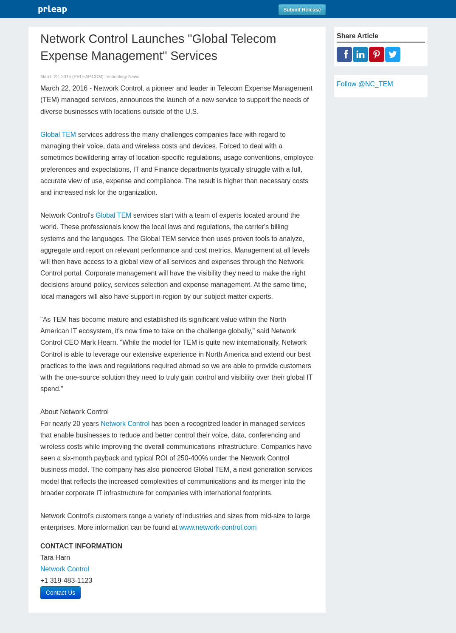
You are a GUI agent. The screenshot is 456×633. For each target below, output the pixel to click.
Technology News (122, 76)
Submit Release (302, 10)
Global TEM (58, 134)
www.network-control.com (217, 527)
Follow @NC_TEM (365, 84)
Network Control (125, 423)
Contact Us (60, 592)
